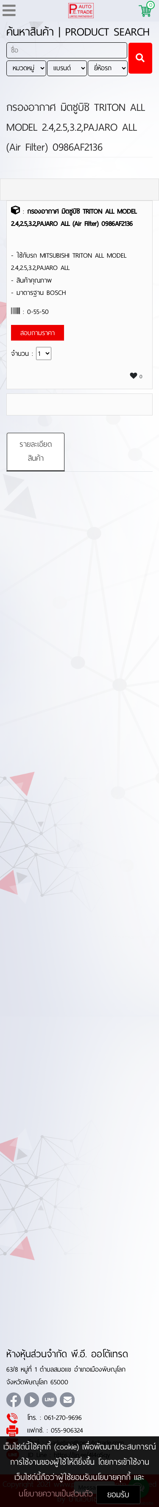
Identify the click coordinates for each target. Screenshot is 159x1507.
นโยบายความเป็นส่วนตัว (57, 1494)
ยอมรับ (118, 1495)
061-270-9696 (63, 1417)
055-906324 (67, 1430)
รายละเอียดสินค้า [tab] (36, 451)
